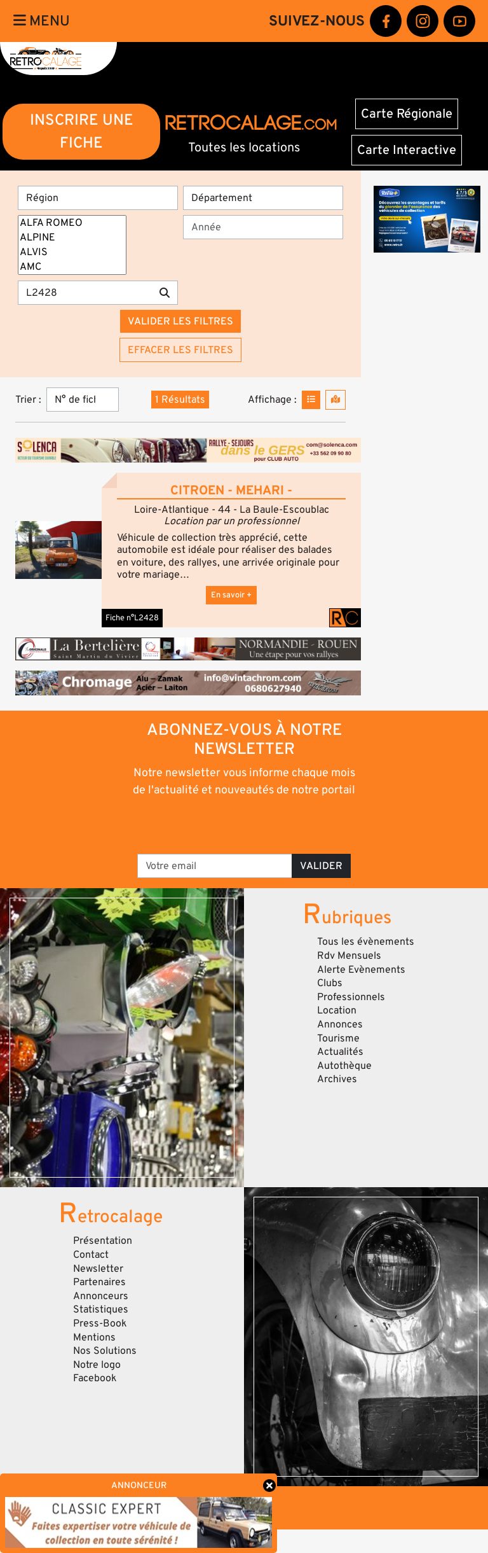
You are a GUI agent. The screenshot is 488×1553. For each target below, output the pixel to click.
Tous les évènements (365, 942)
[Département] (263, 198)
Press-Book (100, 1323)
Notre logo (97, 1365)
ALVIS (72, 252)
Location (336, 1010)
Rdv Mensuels (349, 956)
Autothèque (344, 1066)
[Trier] (82, 399)
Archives (337, 1079)
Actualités (340, 1052)
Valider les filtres (180, 321)
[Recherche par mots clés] (85, 293)
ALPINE (72, 237)
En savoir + (231, 595)
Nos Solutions (105, 1351)
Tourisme (338, 1038)
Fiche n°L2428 (132, 617)
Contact (91, 1255)
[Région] (98, 198)
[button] (58, 550)
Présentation (102, 1241)
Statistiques (100, 1309)
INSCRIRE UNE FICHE (81, 131)
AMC (72, 267)
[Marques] (72, 245)
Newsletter (98, 1269)
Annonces (340, 1024)
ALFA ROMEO (72, 223)
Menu (41, 21)
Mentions (94, 1337)
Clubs (329, 983)
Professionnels (351, 997)
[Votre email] (214, 866)
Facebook (95, 1378)
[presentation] (245, 824)
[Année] (263, 227)
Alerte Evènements (361, 970)
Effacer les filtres (180, 350)
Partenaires (99, 1282)
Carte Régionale (406, 114)
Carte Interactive (406, 150)
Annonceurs (100, 1296)
